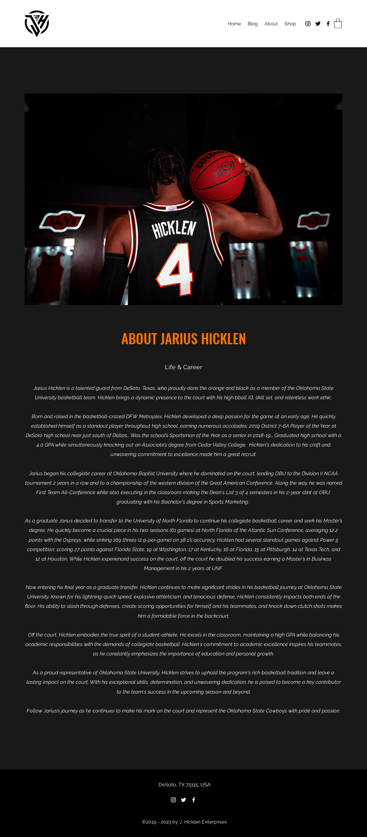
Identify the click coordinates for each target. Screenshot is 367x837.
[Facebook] (328, 23)
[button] (338, 23)
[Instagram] (307, 23)
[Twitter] (318, 23)
